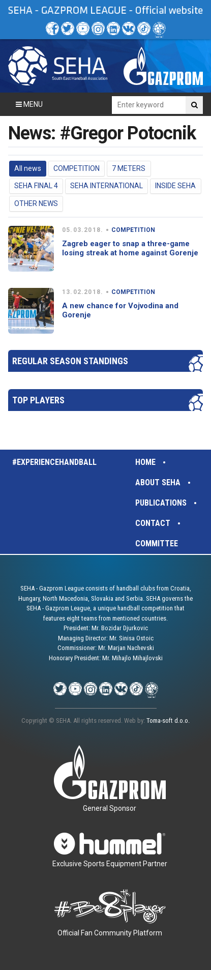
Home (145, 462)
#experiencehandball (54, 462)
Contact (152, 523)
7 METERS (128, 168)
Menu (29, 104)
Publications (161, 503)
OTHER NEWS (36, 203)
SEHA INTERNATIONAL (106, 186)
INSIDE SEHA (175, 186)
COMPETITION (76, 168)
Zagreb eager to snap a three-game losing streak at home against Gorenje (130, 248)
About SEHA (157, 482)
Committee (156, 543)
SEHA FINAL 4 (36, 186)
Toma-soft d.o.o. (168, 720)
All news (27, 168)
